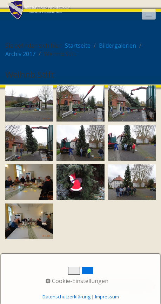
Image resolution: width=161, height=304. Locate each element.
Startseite (77, 45)
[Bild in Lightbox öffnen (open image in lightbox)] (29, 103)
